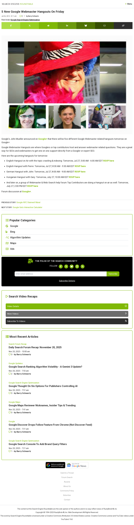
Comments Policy (67, 491)
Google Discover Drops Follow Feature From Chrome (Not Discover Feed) (50, 424)
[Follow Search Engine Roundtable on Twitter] (66, 266)
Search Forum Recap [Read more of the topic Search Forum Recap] (18, 344)
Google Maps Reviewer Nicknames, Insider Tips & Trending (42, 405)
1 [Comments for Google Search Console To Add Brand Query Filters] (11, 451)
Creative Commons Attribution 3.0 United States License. (68, 516)
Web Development (75, 512)
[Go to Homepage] (17, 4)
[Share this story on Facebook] (10, 25)
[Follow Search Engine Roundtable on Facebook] (61, 266)
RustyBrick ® (59, 512)
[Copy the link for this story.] (123, 25)
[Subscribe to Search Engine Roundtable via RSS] (83, 266)
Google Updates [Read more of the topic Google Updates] (16, 363)
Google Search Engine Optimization (25, 20)
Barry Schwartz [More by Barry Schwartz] (24, 354)
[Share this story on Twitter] (29, 25)
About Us (67, 486)
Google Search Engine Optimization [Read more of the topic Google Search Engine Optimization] (24, 383)
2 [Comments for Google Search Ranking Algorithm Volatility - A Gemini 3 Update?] (11, 374)
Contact (67, 500)
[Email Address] (61, 273)
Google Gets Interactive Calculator (27, 207)
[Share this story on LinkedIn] (67, 25)
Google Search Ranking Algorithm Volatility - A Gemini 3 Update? (45, 366)
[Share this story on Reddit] (48, 25)
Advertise (67, 495)
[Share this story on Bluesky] (85, 25)
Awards (67, 482)
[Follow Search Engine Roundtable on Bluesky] (72, 266)
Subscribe (113, 274)
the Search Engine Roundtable (41, 509)
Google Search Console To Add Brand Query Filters (38, 444)
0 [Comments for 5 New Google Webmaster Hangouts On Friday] (21, 16)
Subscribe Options (67, 281)
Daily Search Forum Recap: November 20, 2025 (35, 347)
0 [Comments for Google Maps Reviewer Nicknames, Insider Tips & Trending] (11, 412)
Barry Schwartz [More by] (33, 16)
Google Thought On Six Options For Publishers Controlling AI (43, 386)
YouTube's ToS (67, 519)
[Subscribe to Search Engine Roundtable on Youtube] (77, 266)
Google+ (42, 139)
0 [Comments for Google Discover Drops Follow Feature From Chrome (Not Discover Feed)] (11, 432)
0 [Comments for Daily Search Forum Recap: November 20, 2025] (11, 354)
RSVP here (108, 160)
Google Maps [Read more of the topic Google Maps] (14, 402)
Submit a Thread (67, 473)
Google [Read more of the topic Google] (12, 421)
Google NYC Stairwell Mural (28, 202)
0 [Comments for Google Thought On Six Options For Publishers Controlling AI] (11, 393)
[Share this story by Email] (104, 25)
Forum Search (67, 477)
